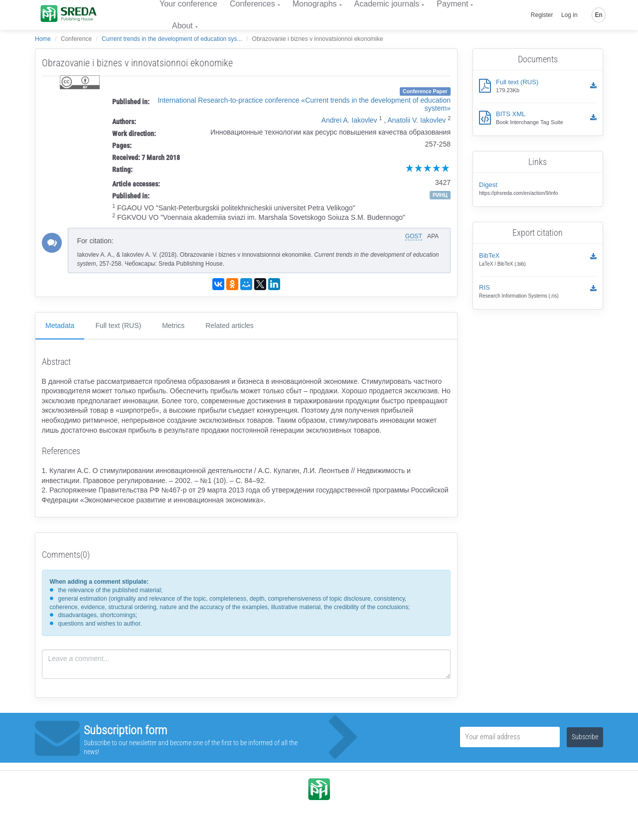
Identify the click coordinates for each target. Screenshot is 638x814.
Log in (569, 14)
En (599, 14)
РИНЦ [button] (440, 195)
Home (43, 38)
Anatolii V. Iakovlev (416, 120)
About (182, 25)
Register (542, 14)
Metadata (59, 325)
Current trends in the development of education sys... (172, 38)
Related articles (229, 325)
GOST (413, 236)
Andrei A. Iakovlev (349, 120)
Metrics (173, 325)
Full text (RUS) (118, 325)
